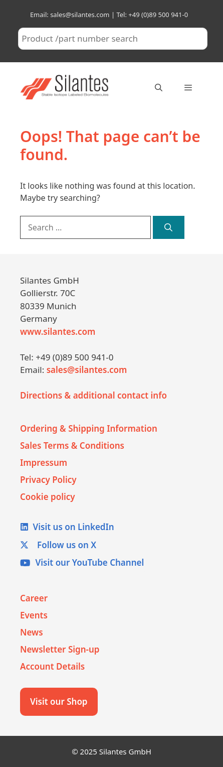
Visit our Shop (59, 701)
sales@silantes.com (87, 369)
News (31, 632)
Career (34, 598)
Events (34, 615)
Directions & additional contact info (93, 395)
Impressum (43, 462)
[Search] (168, 227)
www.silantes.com (57, 331)
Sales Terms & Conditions (72, 445)
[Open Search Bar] (158, 87)
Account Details (52, 666)
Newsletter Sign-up (59, 649)
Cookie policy (47, 496)
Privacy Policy (48, 479)
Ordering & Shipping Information (88, 428)
